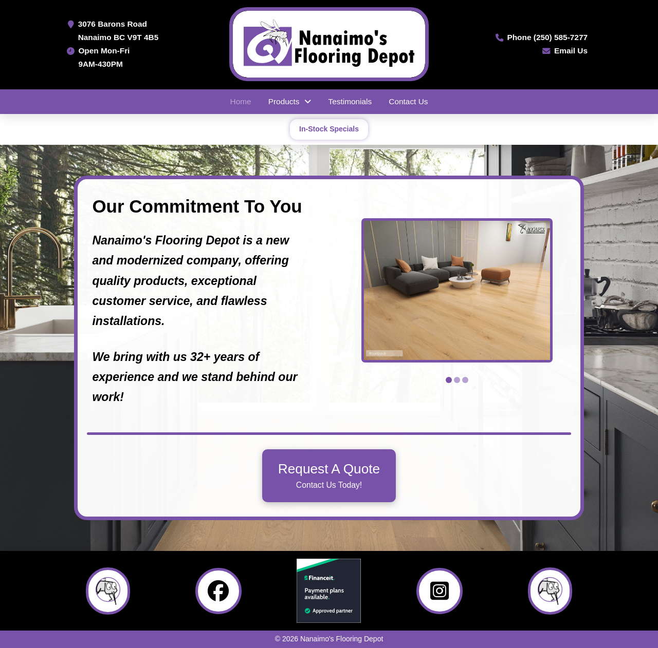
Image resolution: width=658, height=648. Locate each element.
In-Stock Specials (329, 129)
